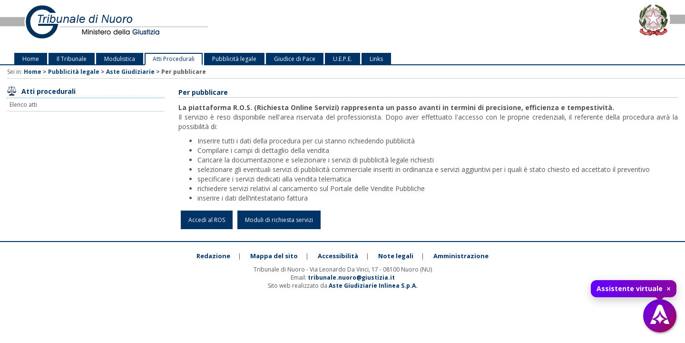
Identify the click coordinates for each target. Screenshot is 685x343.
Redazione (213, 256)
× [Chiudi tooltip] (668, 289)
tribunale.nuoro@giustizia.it (351, 277)
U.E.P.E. (342, 59)
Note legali (395, 256)
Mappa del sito (274, 256)
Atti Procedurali (174, 59)
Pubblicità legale (234, 59)
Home (30, 59)
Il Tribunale (72, 59)
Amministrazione (461, 256)
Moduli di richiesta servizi (279, 220)
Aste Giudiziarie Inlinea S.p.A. (373, 286)
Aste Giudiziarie (130, 72)
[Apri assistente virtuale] (659, 316)
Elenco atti (23, 105)
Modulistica (119, 59)
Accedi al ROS (206, 220)
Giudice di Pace (294, 59)
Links (376, 59)
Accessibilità (338, 256)
